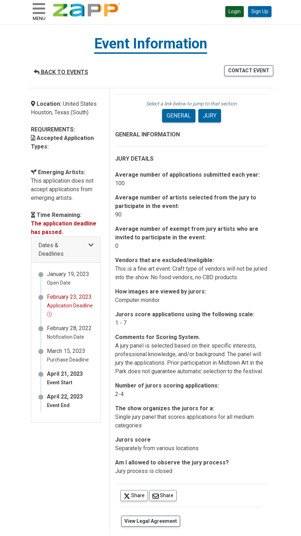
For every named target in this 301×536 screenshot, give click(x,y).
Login (235, 11)
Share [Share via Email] (164, 495)
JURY (209, 115)
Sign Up (259, 11)
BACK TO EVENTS (61, 72)
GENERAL (179, 115)
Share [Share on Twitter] (136, 495)
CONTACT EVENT (248, 70)
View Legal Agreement (150, 521)
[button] (66, 250)
